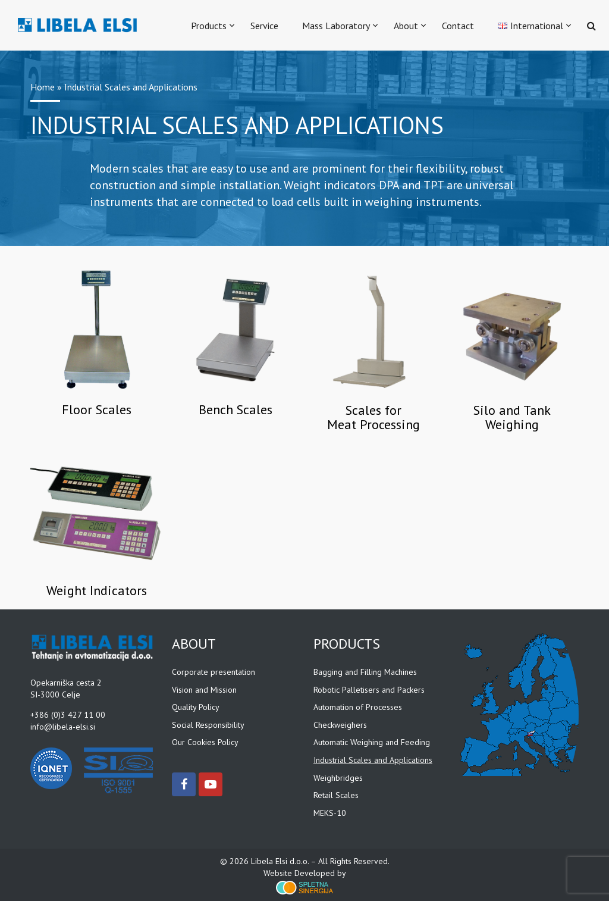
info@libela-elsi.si (62, 726)
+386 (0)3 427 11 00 (67, 714)
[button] (583, 25)
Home (42, 86)
